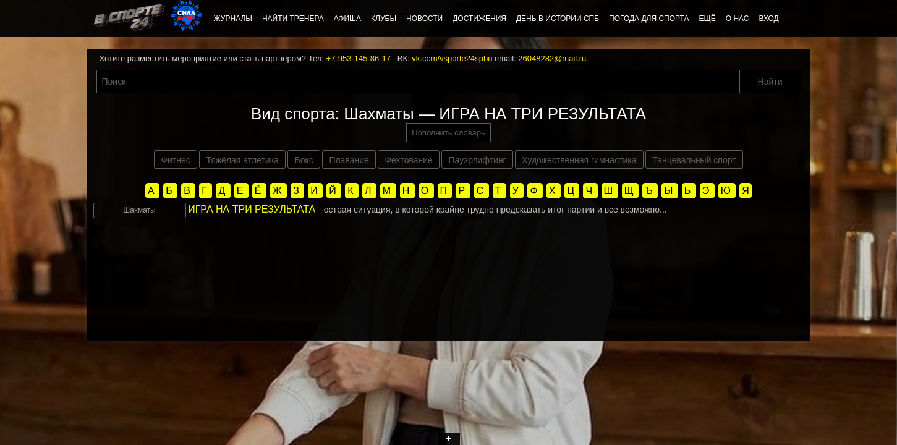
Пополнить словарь (448, 132)
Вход (768, 18)
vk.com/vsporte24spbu (452, 58)
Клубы (383, 18)
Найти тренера (293, 18)
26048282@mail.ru (552, 58)
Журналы (233, 18)
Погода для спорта (649, 18)
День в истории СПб (557, 18)
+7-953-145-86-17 (358, 58)
